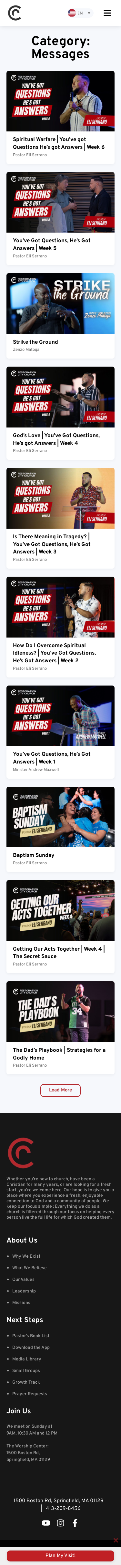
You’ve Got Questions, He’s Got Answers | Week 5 (52, 244)
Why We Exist (26, 1256)
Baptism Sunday (34, 855)
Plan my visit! (60, 1556)
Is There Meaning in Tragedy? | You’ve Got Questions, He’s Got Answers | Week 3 (52, 544)
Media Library (26, 1359)
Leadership (24, 1291)
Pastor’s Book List (30, 1336)
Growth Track (26, 1382)
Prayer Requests (29, 1394)
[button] (60, 1090)
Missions (21, 1303)
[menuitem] (81, 13)
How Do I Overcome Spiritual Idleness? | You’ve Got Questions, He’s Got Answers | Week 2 (54, 653)
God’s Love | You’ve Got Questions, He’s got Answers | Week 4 (56, 439)
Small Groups (26, 1371)
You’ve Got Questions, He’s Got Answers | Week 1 (52, 758)
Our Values (23, 1279)
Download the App (31, 1347)
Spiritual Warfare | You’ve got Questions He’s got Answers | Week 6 (59, 143)
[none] (81, 13)
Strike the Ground (35, 342)
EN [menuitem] (80, 13)
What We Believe (29, 1268)
